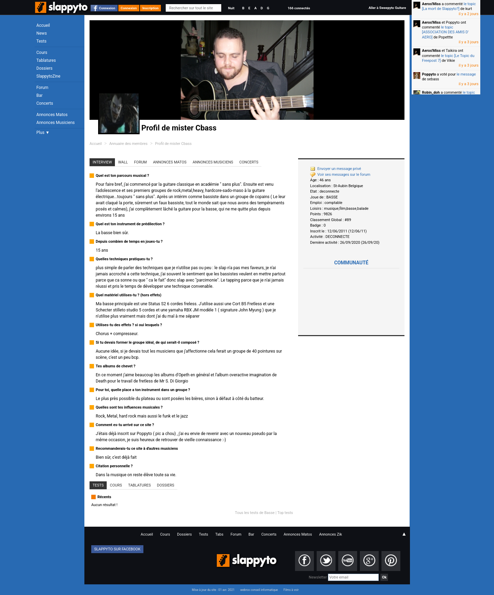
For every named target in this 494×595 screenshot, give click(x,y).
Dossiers (44, 68)
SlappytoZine (48, 76)
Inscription (150, 8)
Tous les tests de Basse (255, 513)
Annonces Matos (52, 114)
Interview (102, 162)
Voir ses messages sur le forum (340, 174)
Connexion (107, 8)
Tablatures (46, 60)
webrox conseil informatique (259, 590)
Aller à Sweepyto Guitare (387, 8)
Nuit (231, 8)
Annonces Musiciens (55, 122)
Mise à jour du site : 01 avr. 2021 (213, 590)
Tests (41, 41)
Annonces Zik (330, 534)
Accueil (43, 25)
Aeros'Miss (431, 4)
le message (466, 74)
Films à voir (290, 590)
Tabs (219, 534)
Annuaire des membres (128, 143)
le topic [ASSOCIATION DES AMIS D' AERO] (445, 32)
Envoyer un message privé (335, 169)
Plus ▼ (42, 132)
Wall (123, 162)
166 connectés (298, 8)
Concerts (44, 103)
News (41, 33)
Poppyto (429, 74)
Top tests (285, 513)
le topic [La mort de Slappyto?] (449, 6)
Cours (41, 52)
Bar (39, 95)
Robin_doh (431, 92)
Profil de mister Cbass (173, 143)
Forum (42, 87)
